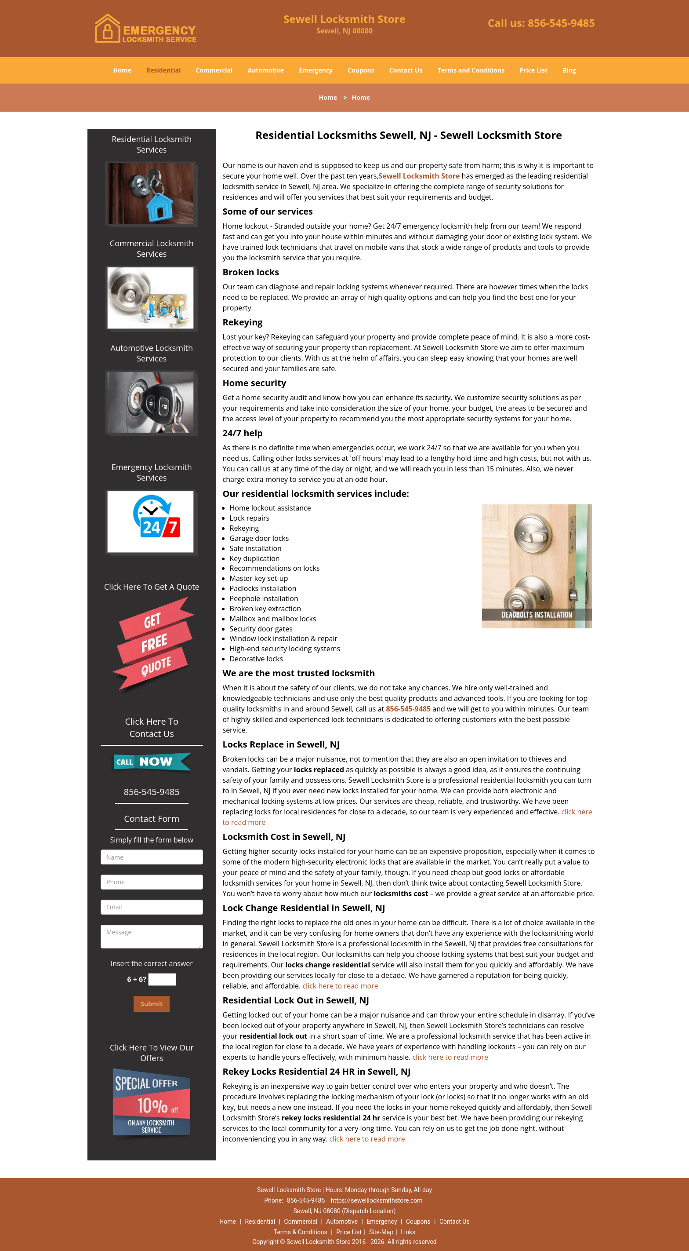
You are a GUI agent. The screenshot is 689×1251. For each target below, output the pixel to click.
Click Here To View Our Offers (152, 1052)
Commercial (214, 70)
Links (408, 1232)
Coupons (361, 70)
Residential (163, 70)
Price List (533, 70)
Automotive (266, 70)
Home (122, 70)
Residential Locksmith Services (152, 144)
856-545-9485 (561, 22)
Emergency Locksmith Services (152, 472)
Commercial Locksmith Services (152, 248)
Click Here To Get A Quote (151, 586)
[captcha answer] (162, 979)
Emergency (316, 70)
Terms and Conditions (471, 70)
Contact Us (406, 70)
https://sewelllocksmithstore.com (377, 1200)
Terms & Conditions (300, 1232)
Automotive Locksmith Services (152, 353)
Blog (569, 70)
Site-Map (381, 1232)
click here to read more (342, 986)
